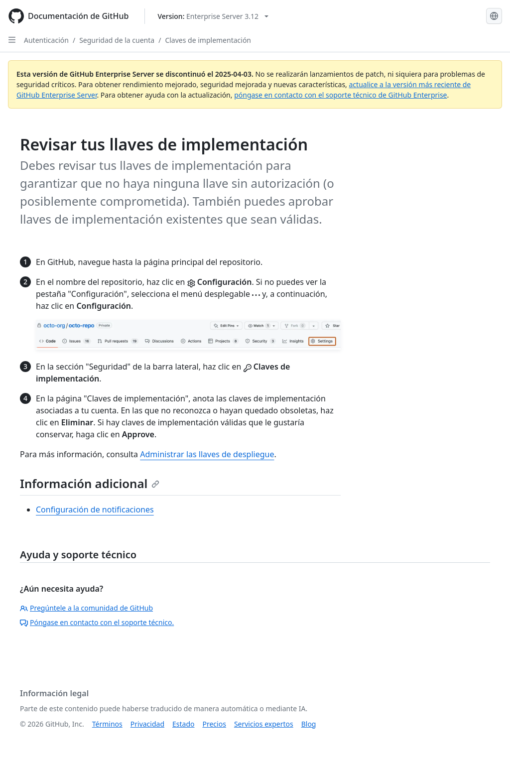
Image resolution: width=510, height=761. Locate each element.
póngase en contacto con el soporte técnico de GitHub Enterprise (340, 95)
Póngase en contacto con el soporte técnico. (97, 622)
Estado (183, 724)
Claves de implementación (208, 40)
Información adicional (89, 483)
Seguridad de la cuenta (116, 40)
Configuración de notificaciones (95, 509)
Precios (214, 724)
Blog (308, 724)
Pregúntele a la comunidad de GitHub (86, 608)
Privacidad (147, 724)
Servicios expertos (263, 724)
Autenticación (46, 40)
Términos (107, 724)
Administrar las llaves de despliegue (207, 454)
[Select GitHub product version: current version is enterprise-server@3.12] (213, 16)
